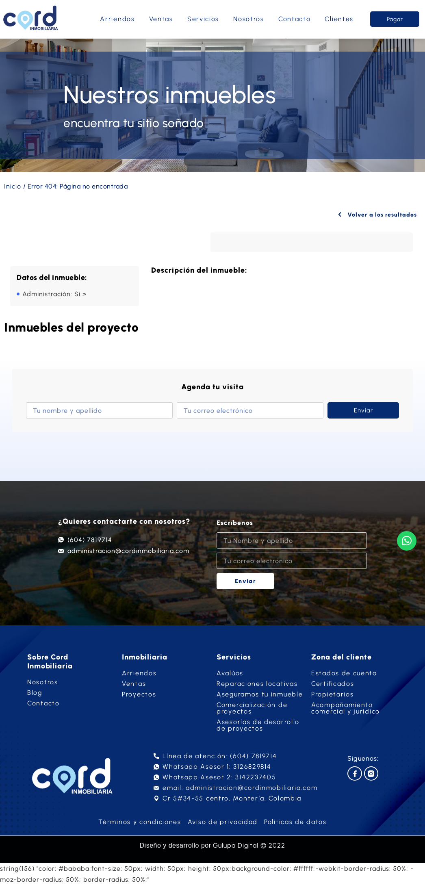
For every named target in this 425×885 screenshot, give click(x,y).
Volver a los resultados (376, 214)
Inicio (12, 186)
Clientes (339, 19)
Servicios (203, 19)
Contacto (294, 19)
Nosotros (248, 19)
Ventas (161, 19)
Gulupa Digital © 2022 (249, 845)
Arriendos (117, 19)
